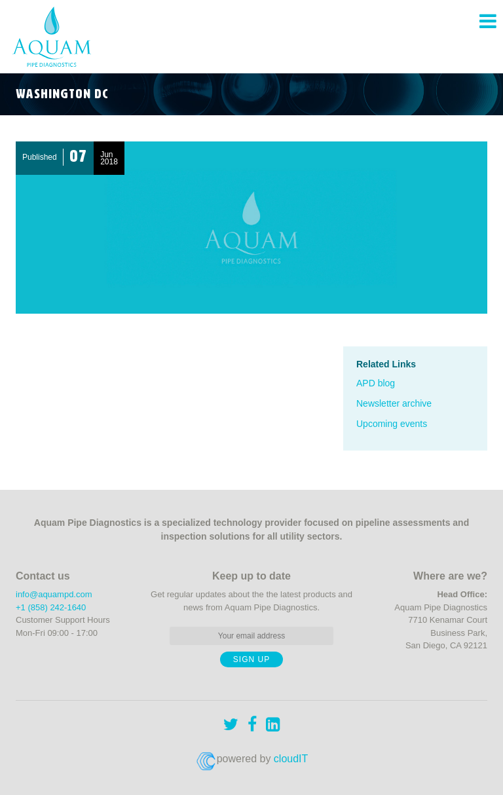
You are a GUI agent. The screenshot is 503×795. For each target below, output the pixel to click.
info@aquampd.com (54, 594)
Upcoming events (391, 423)
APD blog (375, 383)
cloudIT (291, 758)
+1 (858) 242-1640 (51, 607)
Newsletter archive (394, 403)
